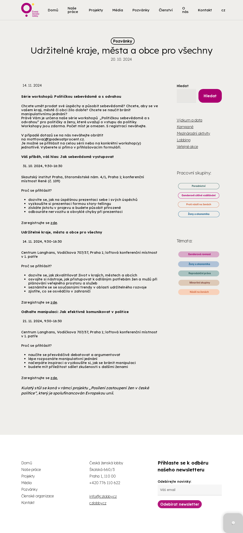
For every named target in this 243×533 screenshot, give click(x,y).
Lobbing (183, 140)
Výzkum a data (189, 120)
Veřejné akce (187, 146)
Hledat (183, 86)
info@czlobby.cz (103, 496)
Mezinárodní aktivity (193, 133)
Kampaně (185, 126)
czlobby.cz (97, 503)
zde (53, 222)
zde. (54, 378)
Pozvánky (122, 41)
